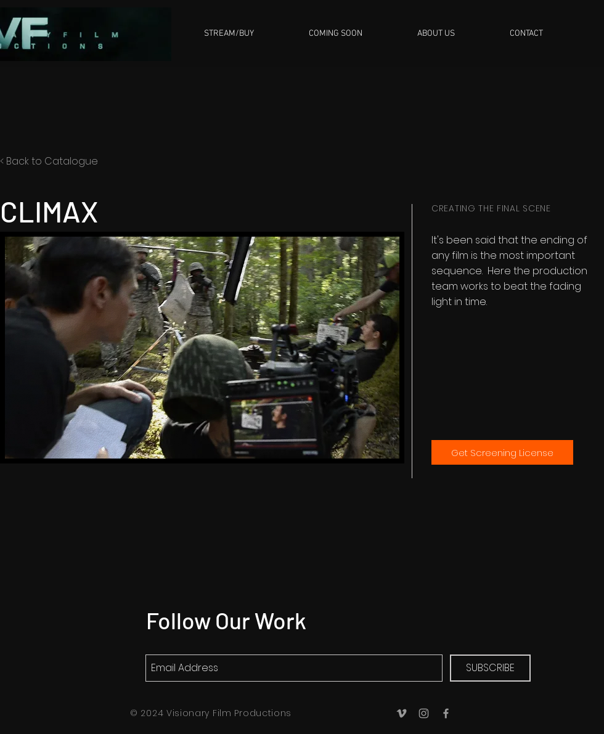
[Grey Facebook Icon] (445, 713)
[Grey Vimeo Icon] (401, 713)
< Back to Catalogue (49, 161)
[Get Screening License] (502, 452)
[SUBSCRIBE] (490, 668)
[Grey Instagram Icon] (423, 713)
